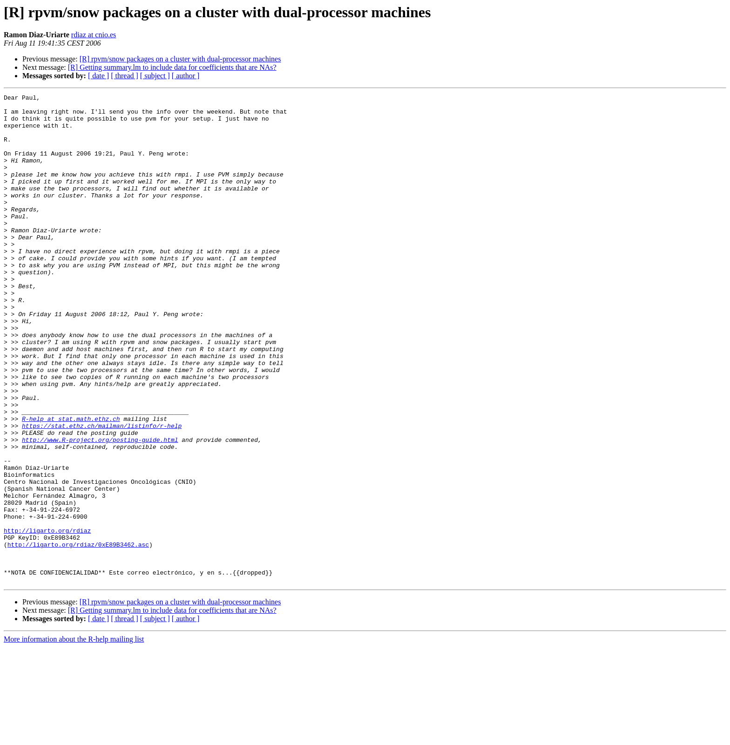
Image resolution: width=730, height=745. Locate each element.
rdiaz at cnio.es (93, 35)
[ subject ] (155, 76)
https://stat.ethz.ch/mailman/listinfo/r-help (102, 492)
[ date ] (98, 76)
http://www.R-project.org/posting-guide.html (100, 509)
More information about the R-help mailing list (74, 737)
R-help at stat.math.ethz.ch (71, 484)
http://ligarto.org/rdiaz (47, 618)
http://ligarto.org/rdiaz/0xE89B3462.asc (78, 635)
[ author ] (186, 76)
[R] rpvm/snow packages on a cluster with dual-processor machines (180, 59)
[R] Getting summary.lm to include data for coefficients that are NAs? (172, 67)
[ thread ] (124, 76)
